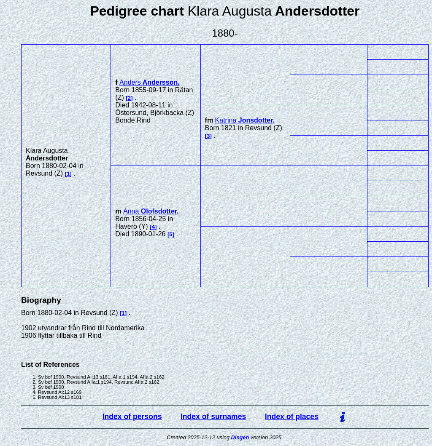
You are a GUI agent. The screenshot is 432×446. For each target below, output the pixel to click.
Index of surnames (213, 416)
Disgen (240, 437)
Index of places (292, 416)
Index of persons (132, 416)
